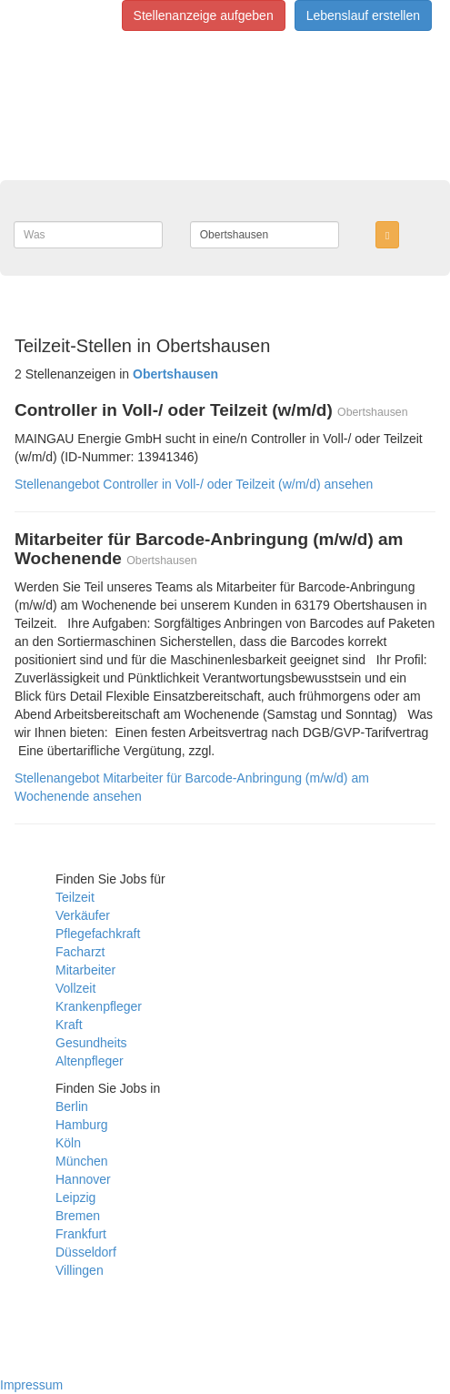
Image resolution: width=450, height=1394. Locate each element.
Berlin (71, 1106)
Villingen (79, 1270)
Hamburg (81, 1124)
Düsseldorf (85, 1252)
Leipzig (75, 1197)
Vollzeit (75, 988)
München (81, 1161)
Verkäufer (82, 915)
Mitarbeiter (85, 970)
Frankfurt (80, 1234)
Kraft (69, 1024)
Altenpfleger (89, 1061)
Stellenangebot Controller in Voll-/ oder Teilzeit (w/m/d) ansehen (194, 484)
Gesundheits (91, 1042)
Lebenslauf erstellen (363, 15)
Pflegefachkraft (97, 933)
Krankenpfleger (98, 1006)
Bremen (77, 1215)
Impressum (31, 1385)
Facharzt (80, 951)
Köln (68, 1143)
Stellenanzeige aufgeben (204, 15)
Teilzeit (75, 897)
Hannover (83, 1179)
